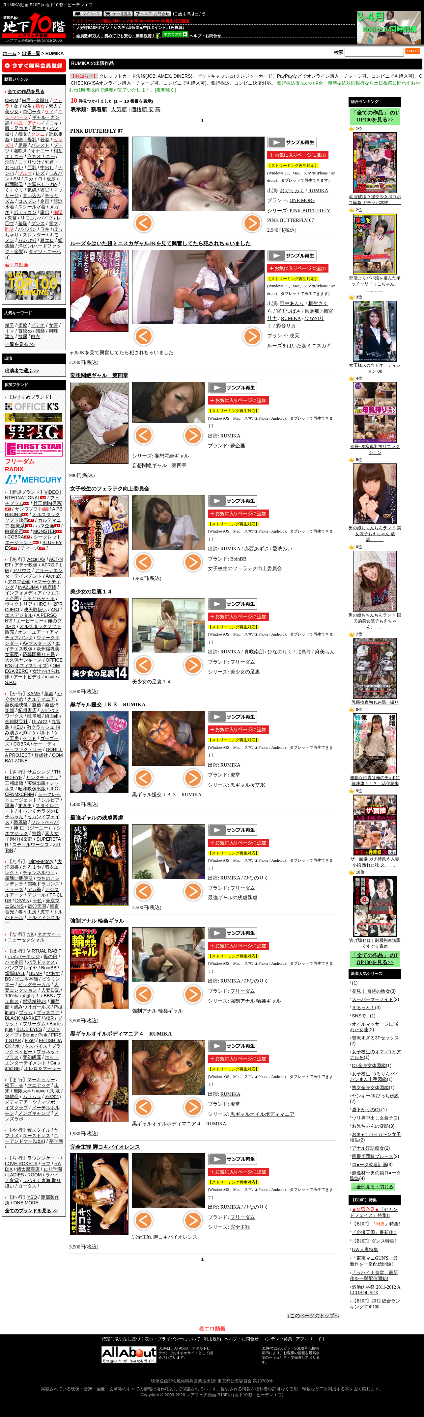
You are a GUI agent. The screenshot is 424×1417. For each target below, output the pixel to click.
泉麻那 (311, 311)
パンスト (40, 145)
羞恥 (22, 223)
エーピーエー (30, 620)
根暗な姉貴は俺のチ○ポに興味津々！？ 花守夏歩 (375, 778)
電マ (53, 223)
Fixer (30, 1040)
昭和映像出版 (32, 788)
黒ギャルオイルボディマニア (262, 1114)
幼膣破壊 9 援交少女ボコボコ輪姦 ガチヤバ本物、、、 (375, 197)
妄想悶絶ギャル (172, 456)
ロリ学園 (52, 1169)
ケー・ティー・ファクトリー (30, 746)
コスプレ (27, 201)
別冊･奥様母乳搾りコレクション (375, 447)
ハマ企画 (45, 525)
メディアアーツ (21, 1102)
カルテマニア (41, 699)
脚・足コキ (16, 128)
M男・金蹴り (35, 100)
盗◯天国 (37, 906)
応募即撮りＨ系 (39, 654)
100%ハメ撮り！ (22, 995)
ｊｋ (9, 330)
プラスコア (48, 1012)
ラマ (45, 1163)
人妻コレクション (32, 987)
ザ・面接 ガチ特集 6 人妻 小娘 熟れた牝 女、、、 (375, 859)
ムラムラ (32, 1096)
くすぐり (14, 190)
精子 (9, 325)
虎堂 (44, 911)
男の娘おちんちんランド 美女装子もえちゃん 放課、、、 (375, 531)
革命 (48, 693)
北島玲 (303, 651)
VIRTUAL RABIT (44, 951)
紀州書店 (27, 710)
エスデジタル (19, 615)
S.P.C (10, 682)
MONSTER (44, 531)
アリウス (22, 570)
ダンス (38, 223)
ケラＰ (30, 738)
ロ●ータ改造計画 (369, 1164)
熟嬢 (36, 833)
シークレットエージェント (33, 797)
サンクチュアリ (42, 777)
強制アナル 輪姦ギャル (255, 1001)
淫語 (9, 162)
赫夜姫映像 (16, 704)
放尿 (51, 178)
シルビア (50, 799)
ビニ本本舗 (26, 979)
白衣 (35, 336)
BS (8, 979)
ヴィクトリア (19, 604)
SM (17, 178)
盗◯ (44, 190)
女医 (53, 325)
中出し (47, 167)
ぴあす (53, 973)
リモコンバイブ (36, 218)
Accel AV (36, 559)
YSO (32, 1197)
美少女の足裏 (245, 671)
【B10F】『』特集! (376, 1223)
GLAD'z (40, 721)
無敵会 (12, 1096)
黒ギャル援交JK (248, 785)
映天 (294, 335)
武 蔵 (54, 1090)
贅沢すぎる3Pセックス (375, 1037)
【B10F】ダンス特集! (374, 1241)
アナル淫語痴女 (368, 1148)
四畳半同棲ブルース (372, 1156)
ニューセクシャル (26, 939)
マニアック (38, 1085)
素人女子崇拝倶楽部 (32, 836)
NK (30, 934)
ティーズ (30, 548)
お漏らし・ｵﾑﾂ (42, 184)
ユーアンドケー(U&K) (32, 1138)
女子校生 (23, 106)
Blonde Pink (35, 1034)
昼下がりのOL (366, 1109)
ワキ (44, 229)
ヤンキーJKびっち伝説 (375, 1095)
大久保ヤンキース (23, 660)
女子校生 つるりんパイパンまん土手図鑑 (374, 1076)
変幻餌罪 (32, 1057)
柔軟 (22, 325)
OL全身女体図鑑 (369, 1065)
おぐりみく (292, 190)
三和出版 (14, 783)
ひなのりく (280, 651)
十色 (37, 900)
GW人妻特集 (365, 1249)
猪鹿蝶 (49, 587)
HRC (41, 604)
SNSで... (361, 1015)
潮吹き (20, 150)
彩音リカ (286, 325)
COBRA (16, 536)
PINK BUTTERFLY (310, 210)
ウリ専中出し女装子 (372, 1117)
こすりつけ (29, 162)
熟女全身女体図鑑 (370, 1087)
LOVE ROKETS (21, 1163)
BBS (48, 995)
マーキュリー (41, 1079)
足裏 (22, 145)
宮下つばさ (288, 311)
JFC (53, 788)
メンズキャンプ (34, 1113)
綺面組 (52, 716)
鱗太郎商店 (28, 1169)
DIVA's (22, 900)
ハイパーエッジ (24, 956)
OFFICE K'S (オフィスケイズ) (34, 662)
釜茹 (36, 704)
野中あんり (292, 303)
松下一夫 (14, 1085)
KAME (34, 693)
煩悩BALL (15, 973)
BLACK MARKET (23, 1018)
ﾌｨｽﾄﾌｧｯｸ (27, 240)
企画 (44, 201)
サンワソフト (28, 509)
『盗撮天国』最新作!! (374, 1232)
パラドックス (41, 962)
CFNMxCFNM (19, 794)
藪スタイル (38, 1130)
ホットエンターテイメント (32, 1060)
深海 (9, 805)
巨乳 (32, 167)
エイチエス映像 (32, 646)
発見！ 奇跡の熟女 (371, 991)
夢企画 (56, 1141)
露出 (44, 212)
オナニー (40, 150)
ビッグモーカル (34, 984)
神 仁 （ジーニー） (33, 827)
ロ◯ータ (32, 111)
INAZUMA (28, 587)
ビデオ (38, 325)
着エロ (47, 240)
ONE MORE (26, 1202)
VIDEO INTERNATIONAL (33, 494)
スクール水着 (32, 206)
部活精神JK (34, 1001)
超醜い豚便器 (19, 878)
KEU (18, 727)
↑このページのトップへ (313, 1315)
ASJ (55, 609)
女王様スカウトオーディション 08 (375, 366)
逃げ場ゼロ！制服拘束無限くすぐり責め (375, 941)
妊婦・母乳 (25, 139)
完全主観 (240, 1227)
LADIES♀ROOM (25, 1174)
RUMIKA (318, 190)
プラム (26, 1012)
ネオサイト (49, 934)
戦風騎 (20, 822)
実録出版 (36, 783)
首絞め (25, 330)
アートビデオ (27, 676)
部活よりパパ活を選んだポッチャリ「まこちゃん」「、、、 (375, 281)
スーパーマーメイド (372, 999)
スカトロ (33, 178)
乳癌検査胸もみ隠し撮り (375, 700)
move (39, 1090)
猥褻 (40, 330)
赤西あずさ (256, 548)
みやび (52, 1096)
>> (20, 344)
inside (51, 676)
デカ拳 (34, 889)
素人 (53, 106)
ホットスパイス (31, 1046)
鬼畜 (12, 218)
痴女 (22, 134)
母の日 (50, 956)
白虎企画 (14, 531)
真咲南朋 (254, 651)
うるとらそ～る (39, 598)
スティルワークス (30, 844)
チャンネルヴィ (39, 872)
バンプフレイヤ (21, 967)
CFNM (11, 100)
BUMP (35, 973)
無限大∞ (22, 1090)
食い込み (32, 195)
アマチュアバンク (32, 634)
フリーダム (34, 1023)
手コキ (52, 122)
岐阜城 (34, 716)
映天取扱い (35, 609)
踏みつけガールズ (32, 1007)
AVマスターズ (37, 643)
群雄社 (41, 755)
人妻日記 (50, 990)
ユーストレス (36, 1135)
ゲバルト (41, 732)
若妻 (44, 139)
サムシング (38, 771)
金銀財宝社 (16, 721)
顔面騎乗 (14, 184)
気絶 (32, 190)
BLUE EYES (29, 1029)
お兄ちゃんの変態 (370, 1126)
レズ (40, 173)
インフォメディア (23, 592)
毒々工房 (27, 911)
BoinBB (49, 967)
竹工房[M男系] (48, 503)
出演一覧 (31, 53)
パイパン (27, 229)
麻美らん (325, 651)
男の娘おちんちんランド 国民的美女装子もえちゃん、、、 (375, 618)
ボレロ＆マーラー (42, 1068)
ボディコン (25, 212)
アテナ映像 (26, 564)
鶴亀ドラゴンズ (43, 883)
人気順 (119, 109)
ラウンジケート (43, 1158)
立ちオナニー (41, 156)
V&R (49, 1018)
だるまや (32, 867)
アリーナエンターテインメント (34, 573)
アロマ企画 (19, 581)
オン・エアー (32, 632)
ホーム (9, 53)
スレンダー (34, 234)
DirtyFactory (41, 861)
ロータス (27, 1186)
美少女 (12, 111)
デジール (36, 895)
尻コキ (39, 128)
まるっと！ (363, 1007)
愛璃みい (282, 548)
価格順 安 (142, 109)
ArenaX (53, 576)
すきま (25, 805)
